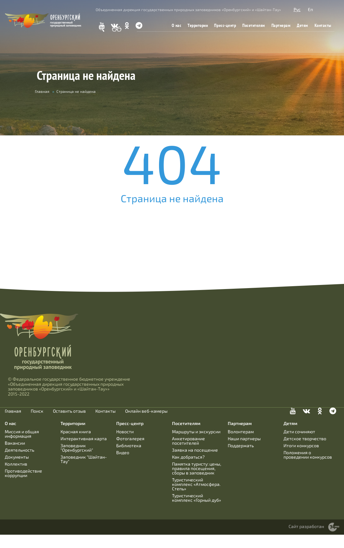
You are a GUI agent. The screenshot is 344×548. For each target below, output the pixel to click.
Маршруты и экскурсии (196, 431)
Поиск (37, 411)
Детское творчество (304, 438)
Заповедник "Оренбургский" (77, 448)
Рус (297, 9)
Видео (122, 452)
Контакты (323, 25)
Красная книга (76, 431)
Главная (42, 91)
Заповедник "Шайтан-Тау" (84, 459)
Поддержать (241, 445)
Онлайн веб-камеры (146, 411)
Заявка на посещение (195, 450)
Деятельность (19, 450)
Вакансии (15, 443)
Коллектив (16, 464)
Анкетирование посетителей (188, 441)
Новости (125, 431)
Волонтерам (241, 431)
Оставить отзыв (69, 411)
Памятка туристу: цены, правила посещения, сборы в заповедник (196, 468)
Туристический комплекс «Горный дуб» (196, 498)
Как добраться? (188, 457)
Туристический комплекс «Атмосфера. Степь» (196, 484)
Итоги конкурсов (301, 445)
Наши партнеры (244, 438)
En (310, 9)
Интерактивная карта (84, 438)
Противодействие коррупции (23, 473)
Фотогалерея (130, 438)
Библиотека (128, 445)
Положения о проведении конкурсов (307, 455)
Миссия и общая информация (22, 434)
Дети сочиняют (299, 431)
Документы (17, 457)
